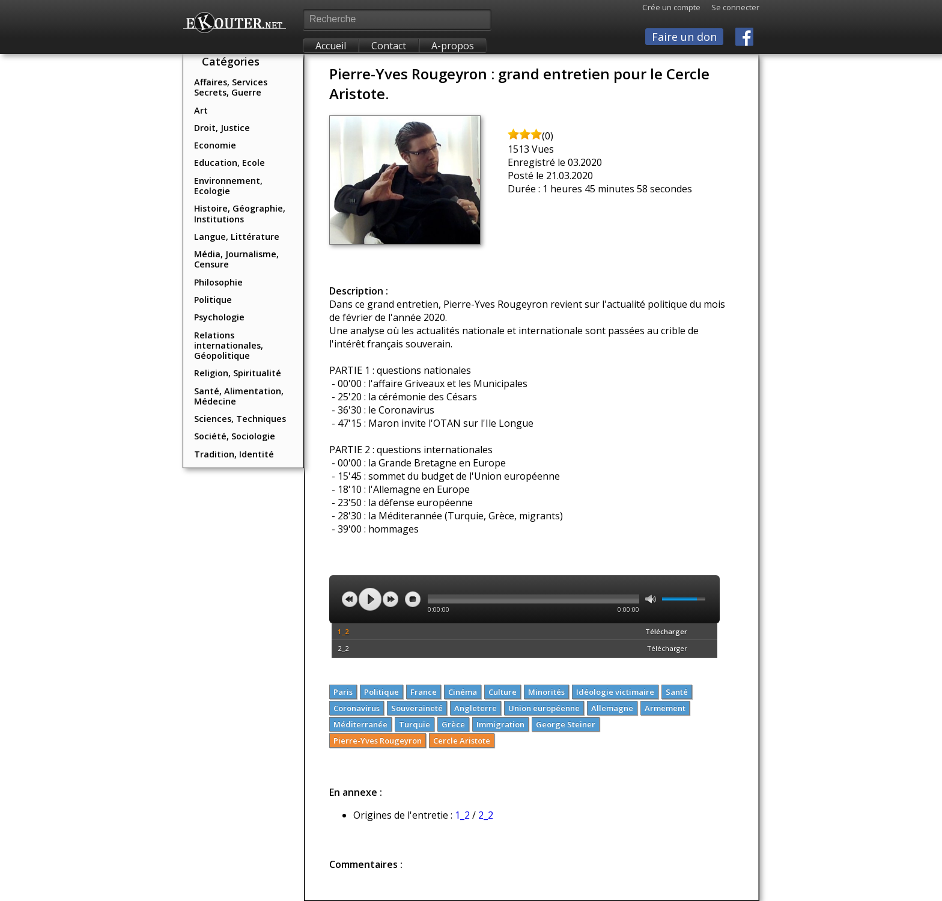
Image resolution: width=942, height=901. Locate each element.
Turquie (414, 724)
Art (201, 110)
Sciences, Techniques (240, 418)
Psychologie (219, 317)
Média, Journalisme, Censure (236, 259)
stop (412, 599)
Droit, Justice (222, 127)
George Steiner (565, 724)
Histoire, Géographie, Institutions (239, 213)
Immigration (500, 724)
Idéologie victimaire (615, 691)
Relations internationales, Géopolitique (228, 345)
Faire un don (684, 36)
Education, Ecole (229, 162)
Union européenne (544, 708)
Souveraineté (417, 708)
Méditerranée (360, 724)
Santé (677, 691)
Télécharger (666, 631)
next (390, 599)
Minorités (546, 691)
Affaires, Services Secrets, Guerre (230, 87)
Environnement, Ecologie (228, 186)
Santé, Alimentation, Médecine (239, 396)
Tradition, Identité (234, 454)
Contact (388, 45)
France (423, 691)
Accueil (330, 45)
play (370, 599)
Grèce (453, 724)
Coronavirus (356, 708)
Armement (665, 708)
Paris (343, 691)
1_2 (343, 631)
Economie (215, 145)
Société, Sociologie (234, 436)
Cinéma (462, 691)
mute (650, 598)
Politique (213, 299)
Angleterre (475, 708)
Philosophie (218, 282)
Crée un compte (671, 7)
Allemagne (612, 708)
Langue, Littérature (236, 236)
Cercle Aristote (461, 740)
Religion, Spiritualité (237, 373)
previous (349, 599)
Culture (502, 691)
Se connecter (729, 7)
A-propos (452, 45)
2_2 (343, 648)
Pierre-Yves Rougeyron (377, 740)
